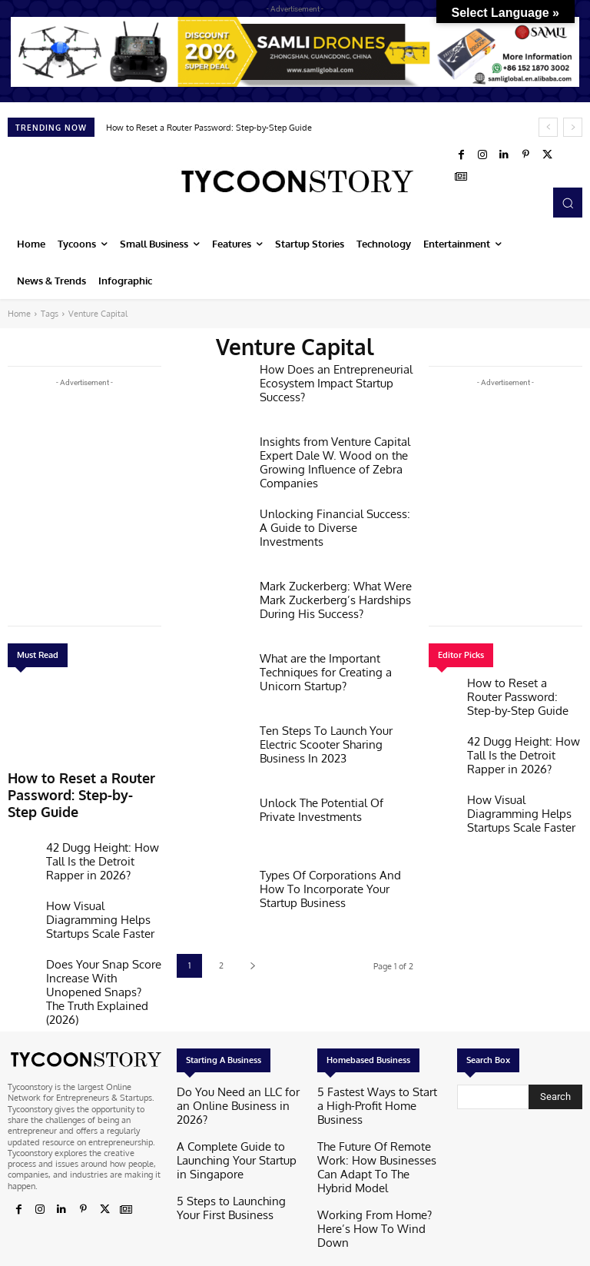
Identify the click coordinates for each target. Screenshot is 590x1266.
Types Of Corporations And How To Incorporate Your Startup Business (333, 886)
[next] (572, 127)
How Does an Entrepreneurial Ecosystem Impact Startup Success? (327, 380)
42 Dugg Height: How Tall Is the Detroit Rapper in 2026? (99, 825)
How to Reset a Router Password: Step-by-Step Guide (209, 127)
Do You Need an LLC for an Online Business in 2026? (227, 1058)
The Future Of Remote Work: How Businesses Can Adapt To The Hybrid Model (375, 1099)
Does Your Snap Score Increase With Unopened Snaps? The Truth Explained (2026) (98, 928)
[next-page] (252, 966)
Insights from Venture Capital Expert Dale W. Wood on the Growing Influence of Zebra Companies (326, 458)
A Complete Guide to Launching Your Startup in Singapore (237, 1094)
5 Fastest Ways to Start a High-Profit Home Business (376, 1058)
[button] (567, 202)
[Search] (555, 1057)
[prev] (548, 127)
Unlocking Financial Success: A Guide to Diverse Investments (329, 519)
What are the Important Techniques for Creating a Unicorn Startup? (317, 669)
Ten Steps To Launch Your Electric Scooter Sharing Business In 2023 (335, 735)
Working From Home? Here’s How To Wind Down (372, 1141)
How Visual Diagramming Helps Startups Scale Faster (98, 871)
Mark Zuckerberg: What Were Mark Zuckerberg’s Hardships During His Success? (327, 597)
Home (19, 313)
